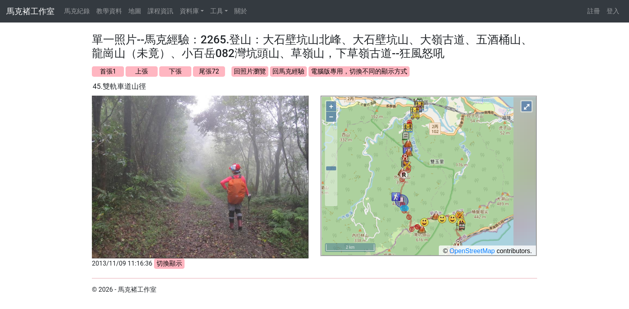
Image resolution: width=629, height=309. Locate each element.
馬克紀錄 (77, 11)
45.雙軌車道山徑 (119, 86)
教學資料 (109, 11)
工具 (216, 11)
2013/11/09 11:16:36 (122, 263)
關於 (240, 11)
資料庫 (189, 11)
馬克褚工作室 (30, 11)
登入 (613, 11)
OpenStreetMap (472, 251)
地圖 (134, 11)
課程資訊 (160, 11)
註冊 (593, 11)
